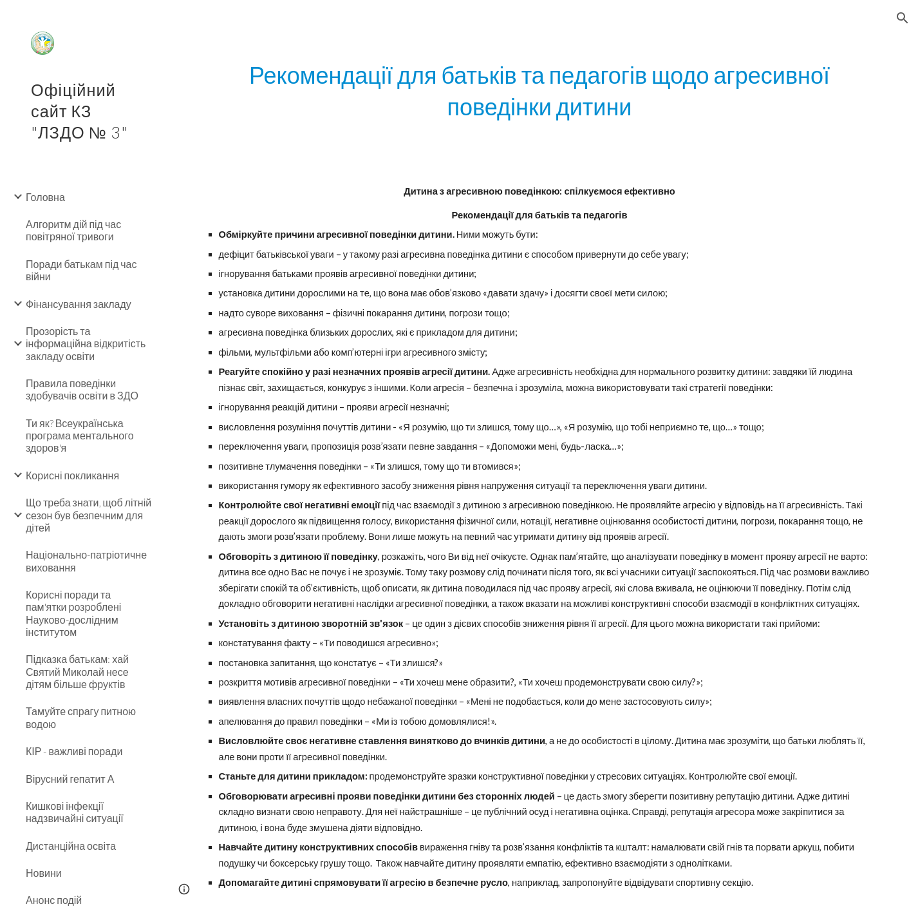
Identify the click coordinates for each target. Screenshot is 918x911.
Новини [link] (44, 873)
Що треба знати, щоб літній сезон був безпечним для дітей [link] (88, 514)
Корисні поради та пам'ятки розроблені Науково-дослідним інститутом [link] (73, 613)
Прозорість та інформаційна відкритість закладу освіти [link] (85, 343)
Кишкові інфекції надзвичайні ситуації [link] (75, 812)
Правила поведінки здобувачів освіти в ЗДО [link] (82, 389)
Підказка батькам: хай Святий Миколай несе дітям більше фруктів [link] (77, 671)
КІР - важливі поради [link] (74, 751)
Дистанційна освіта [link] (71, 845)
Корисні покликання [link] (72, 475)
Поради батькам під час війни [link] (81, 270)
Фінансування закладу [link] (78, 304)
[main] (540, 90)
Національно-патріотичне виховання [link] (86, 560)
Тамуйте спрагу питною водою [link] (81, 717)
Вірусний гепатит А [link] (70, 778)
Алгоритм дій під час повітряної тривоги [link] (73, 230)
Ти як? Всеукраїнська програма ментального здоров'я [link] (80, 435)
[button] (902, 18)
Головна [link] (45, 197)
